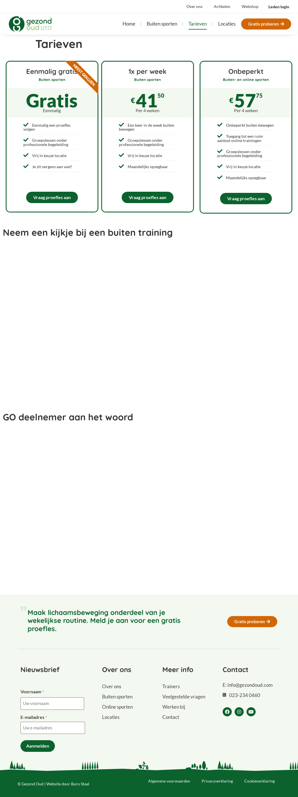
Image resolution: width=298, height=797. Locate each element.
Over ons (194, 6)
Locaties (226, 24)
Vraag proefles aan (52, 197)
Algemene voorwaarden (169, 778)
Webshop (250, 6)
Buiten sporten (162, 24)
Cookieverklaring (259, 778)
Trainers (171, 686)
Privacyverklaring (217, 778)
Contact (170, 717)
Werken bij (173, 707)
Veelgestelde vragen (183, 697)
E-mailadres (33, 716)
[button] (278, 7)
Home (129, 24)
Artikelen (222, 6)
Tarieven (198, 24)
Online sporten (117, 707)
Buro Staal (80, 781)
